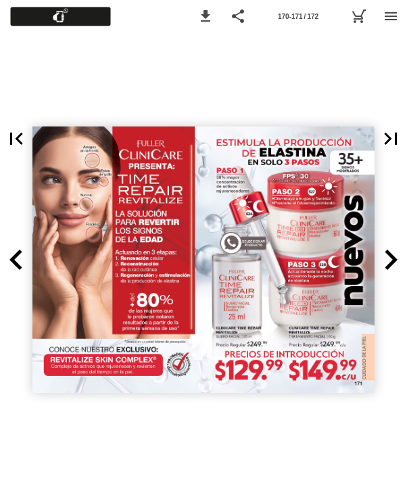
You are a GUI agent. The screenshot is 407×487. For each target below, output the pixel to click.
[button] (205, 16)
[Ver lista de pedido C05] (358, 16)
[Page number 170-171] (298, 16)
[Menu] (391, 16)
